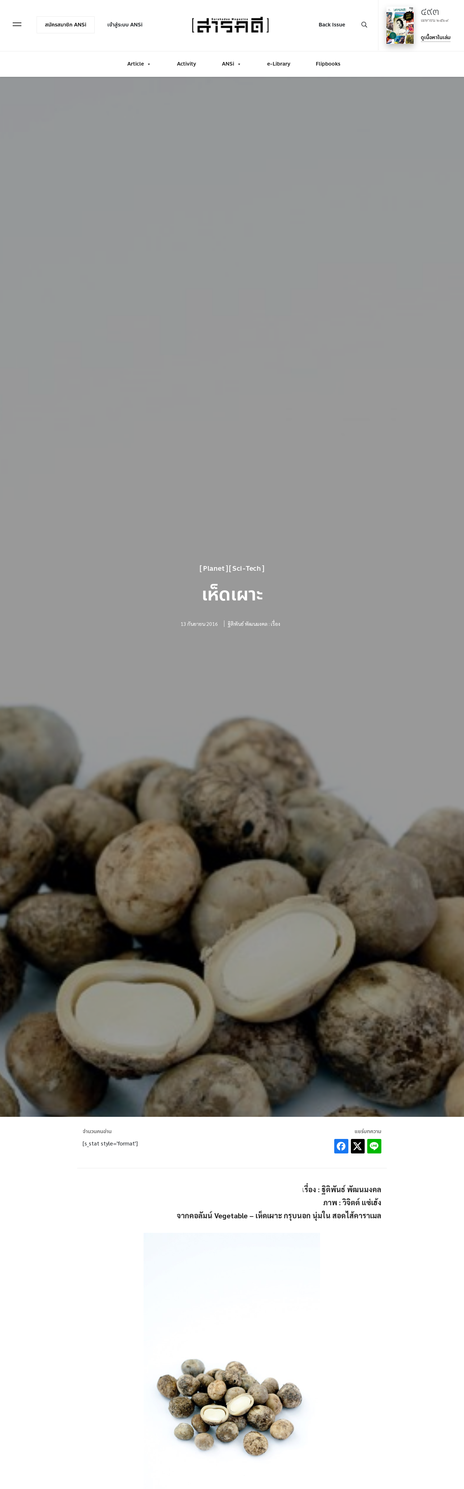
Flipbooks (328, 62)
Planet (214, 568)
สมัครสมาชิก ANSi (66, 24)
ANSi (231, 62)
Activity (186, 62)
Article (139, 62)
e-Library (278, 62)
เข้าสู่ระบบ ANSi (126, 24)
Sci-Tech (246, 568)
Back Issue (331, 24)
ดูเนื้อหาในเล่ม (435, 37)
